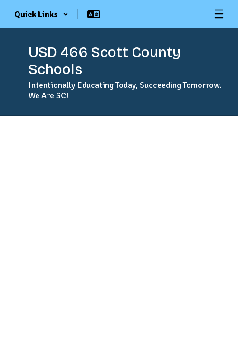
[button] (41, 14)
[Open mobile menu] (219, 14)
